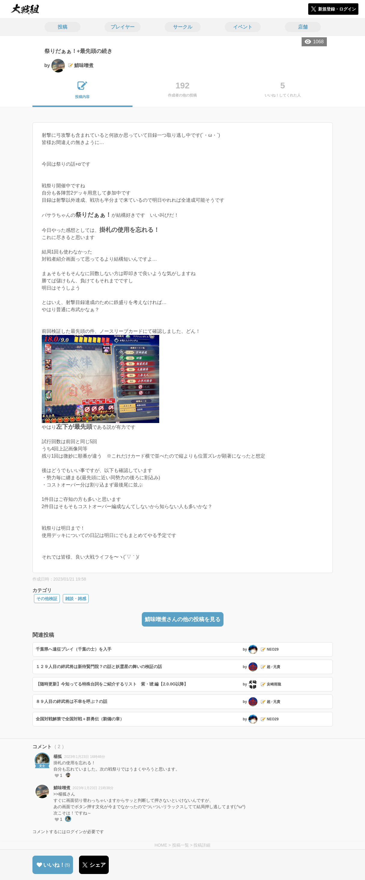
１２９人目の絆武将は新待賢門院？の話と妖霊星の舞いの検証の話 (99, 666)
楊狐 (57, 756)
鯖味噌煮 (61, 787)
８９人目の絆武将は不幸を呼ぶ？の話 (71, 701)
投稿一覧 (180, 845)
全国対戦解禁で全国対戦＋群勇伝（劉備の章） (80, 718)
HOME (161, 845)
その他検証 (46, 598)
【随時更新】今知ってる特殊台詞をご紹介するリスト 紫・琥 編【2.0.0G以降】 (112, 684)
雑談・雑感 (75, 598)
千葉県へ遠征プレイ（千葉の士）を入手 (73, 649)
